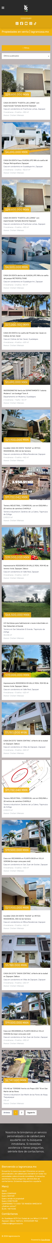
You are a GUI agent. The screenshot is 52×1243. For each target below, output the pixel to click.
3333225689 (26, 18)
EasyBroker (45, 1240)
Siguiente (31, 1113)
